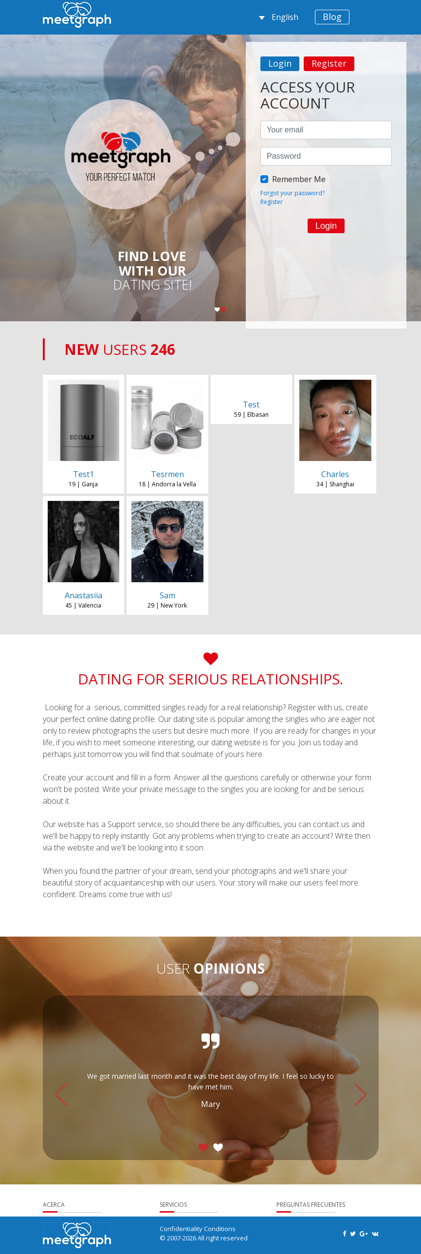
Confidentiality (181, 1228)
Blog (332, 16)
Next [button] (360, 1094)
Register (329, 63)
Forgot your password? (292, 193)
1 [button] (217, 310)
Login (280, 63)
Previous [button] (61, 1094)
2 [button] (223, 310)
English (278, 17)
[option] (326, 156)
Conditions (220, 1228)
